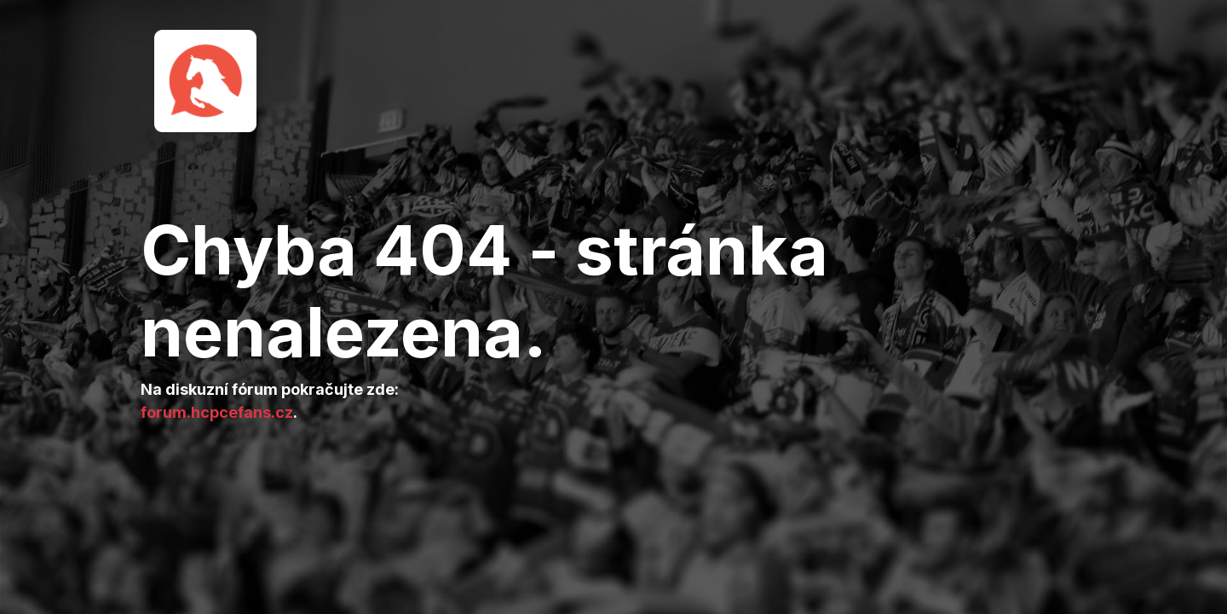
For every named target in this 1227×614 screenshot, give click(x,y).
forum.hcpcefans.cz (217, 412)
